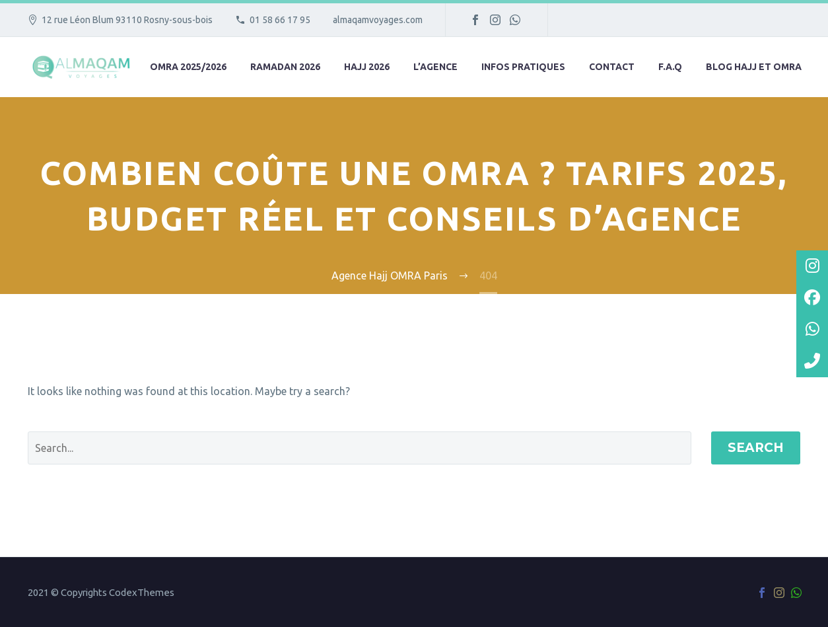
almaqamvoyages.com (378, 20)
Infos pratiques (523, 66)
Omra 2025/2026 (188, 66)
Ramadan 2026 (285, 66)
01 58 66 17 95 (280, 20)
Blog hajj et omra (754, 66)
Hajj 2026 (367, 66)
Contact (612, 66)
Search (756, 447)
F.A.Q (670, 66)
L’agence (435, 66)
